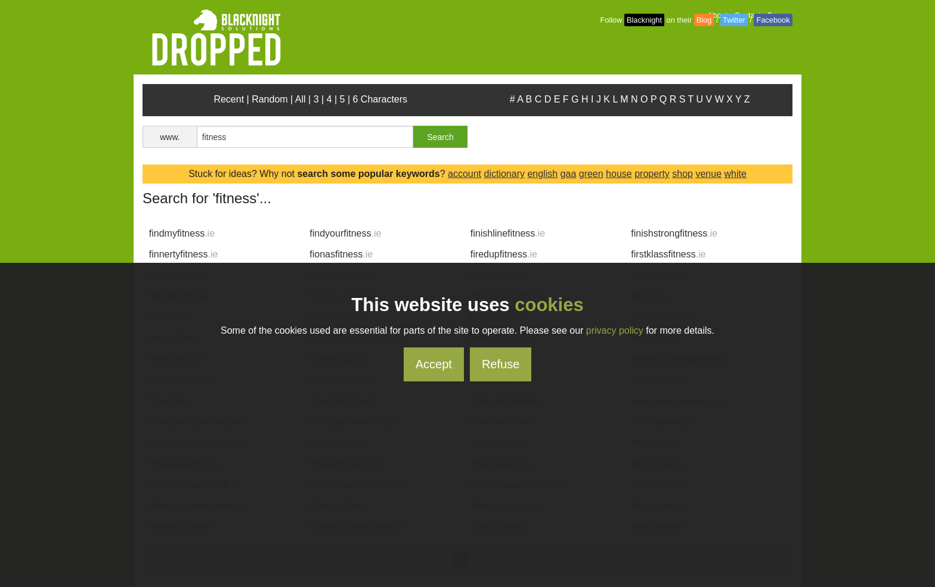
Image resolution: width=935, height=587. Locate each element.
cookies (549, 304)
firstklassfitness (668, 254)
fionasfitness (341, 254)
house (619, 174)
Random (269, 99)
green (591, 174)
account (464, 174)
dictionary (504, 174)
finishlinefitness (507, 233)
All (300, 99)
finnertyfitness (183, 254)
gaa (569, 174)
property (652, 174)
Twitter (734, 19)
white (736, 174)
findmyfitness (182, 233)
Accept (434, 364)
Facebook (773, 19)
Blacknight (644, 19)
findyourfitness (345, 233)
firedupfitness (503, 254)
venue (708, 174)
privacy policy (614, 330)
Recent (228, 99)
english (542, 174)
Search (440, 137)
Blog (704, 19)
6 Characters (380, 99)
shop (682, 174)
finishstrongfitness (674, 233)
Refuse (500, 364)
